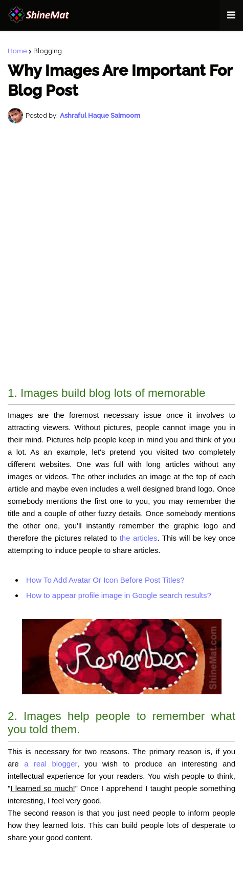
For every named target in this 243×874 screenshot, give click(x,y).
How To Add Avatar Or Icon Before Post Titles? (105, 579)
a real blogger (50, 763)
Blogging (47, 51)
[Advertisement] (121, 255)
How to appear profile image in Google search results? (118, 595)
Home (17, 51)
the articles (139, 538)
